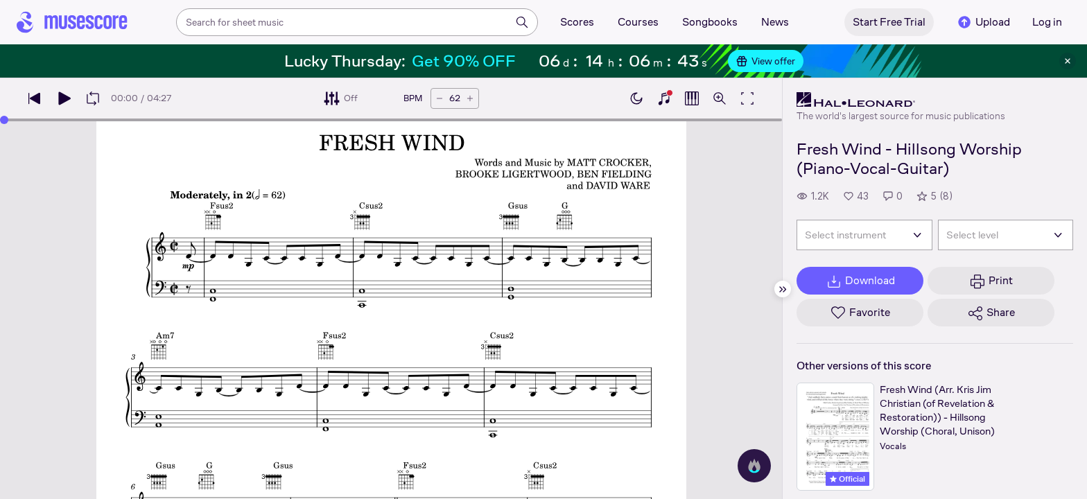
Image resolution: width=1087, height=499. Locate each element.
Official (847, 479)
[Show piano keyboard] (664, 98)
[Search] (522, 22)
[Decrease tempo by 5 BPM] (439, 98)
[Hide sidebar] (782, 289)
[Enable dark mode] (636, 98)
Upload (983, 22)
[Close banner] (1067, 61)
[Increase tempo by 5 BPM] (470, 98)
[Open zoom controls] (719, 98)
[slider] (4, 120)
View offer (765, 61)
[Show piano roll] (692, 98)
